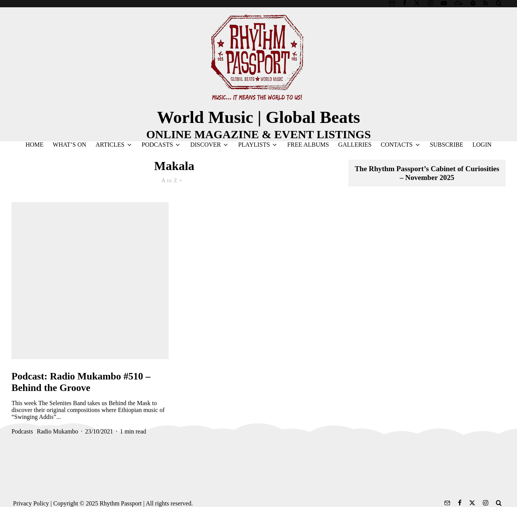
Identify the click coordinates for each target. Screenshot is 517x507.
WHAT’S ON (70, 144)
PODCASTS (157, 144)
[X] (417, 3)
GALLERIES (354, 144)
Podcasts (22, 431)
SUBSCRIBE (446, 144)
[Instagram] (430, 3)
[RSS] (485, 3)
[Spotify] (472, 3)
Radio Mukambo (57, 431)
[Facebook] (404, 3)
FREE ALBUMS (308, 144)
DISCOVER (205, 144)
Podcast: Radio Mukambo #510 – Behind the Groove (81, 382)
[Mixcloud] (458, 3)
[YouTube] (444, 3)
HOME (34, 144)
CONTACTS (396, 144)
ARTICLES (109, 144)
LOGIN (482, 144)
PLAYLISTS (254, 144)
